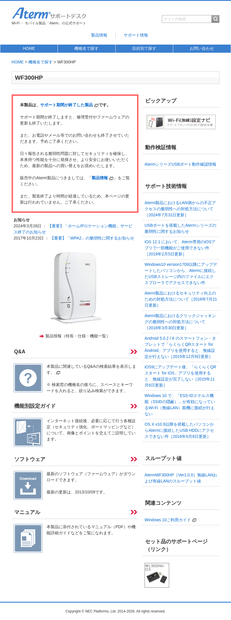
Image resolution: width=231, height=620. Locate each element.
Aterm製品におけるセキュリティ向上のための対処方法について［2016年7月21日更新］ (181, 299)
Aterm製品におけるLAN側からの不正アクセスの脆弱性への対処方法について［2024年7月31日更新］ (180, 208)
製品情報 (99, 35)
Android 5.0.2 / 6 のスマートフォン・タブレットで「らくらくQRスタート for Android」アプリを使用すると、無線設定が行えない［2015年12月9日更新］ (180, 347)
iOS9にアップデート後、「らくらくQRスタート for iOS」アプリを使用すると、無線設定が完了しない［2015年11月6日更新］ (180, 376)
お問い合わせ (202, 48)
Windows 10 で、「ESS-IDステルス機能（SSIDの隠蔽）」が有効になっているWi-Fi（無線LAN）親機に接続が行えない (180, 404)
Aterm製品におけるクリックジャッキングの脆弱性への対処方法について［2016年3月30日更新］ (180, 321)
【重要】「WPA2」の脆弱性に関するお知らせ (92, 238)
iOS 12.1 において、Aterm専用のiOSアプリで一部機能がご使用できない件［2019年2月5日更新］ (180, 247)
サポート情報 (136, 35)
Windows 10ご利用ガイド (171, 519)
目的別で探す (144, 48)
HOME (29, 48)
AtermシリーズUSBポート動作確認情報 (180, 164)
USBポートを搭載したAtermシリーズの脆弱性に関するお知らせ (180, 228)
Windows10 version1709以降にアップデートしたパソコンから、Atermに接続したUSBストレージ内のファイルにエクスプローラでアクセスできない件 (181, 273)
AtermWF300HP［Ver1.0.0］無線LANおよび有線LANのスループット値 (181, 478)
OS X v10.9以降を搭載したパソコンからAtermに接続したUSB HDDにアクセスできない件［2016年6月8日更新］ (179, 430)
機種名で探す (86, 48)
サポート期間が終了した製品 (69, 105)
